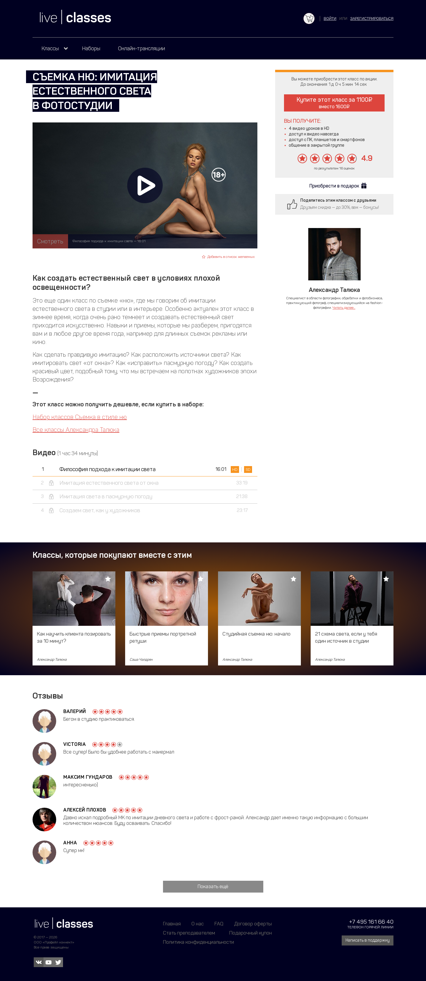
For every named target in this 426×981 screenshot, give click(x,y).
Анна (70, 843)
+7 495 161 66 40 (371, 921)
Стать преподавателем (189, 933)
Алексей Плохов (84, 810)
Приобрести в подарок (334, 186)
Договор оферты (253, 924)
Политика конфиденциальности (198, 942)
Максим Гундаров (87, 777)
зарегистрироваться (371, 18)
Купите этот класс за (334, 102)
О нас (197, 924)
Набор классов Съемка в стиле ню (80, 417)
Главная (172, 924)
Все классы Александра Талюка (76, 429)
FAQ (218, 924)
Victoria (74, 744)
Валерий (74, 711)
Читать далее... (344, 308)
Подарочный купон (250, 933)
